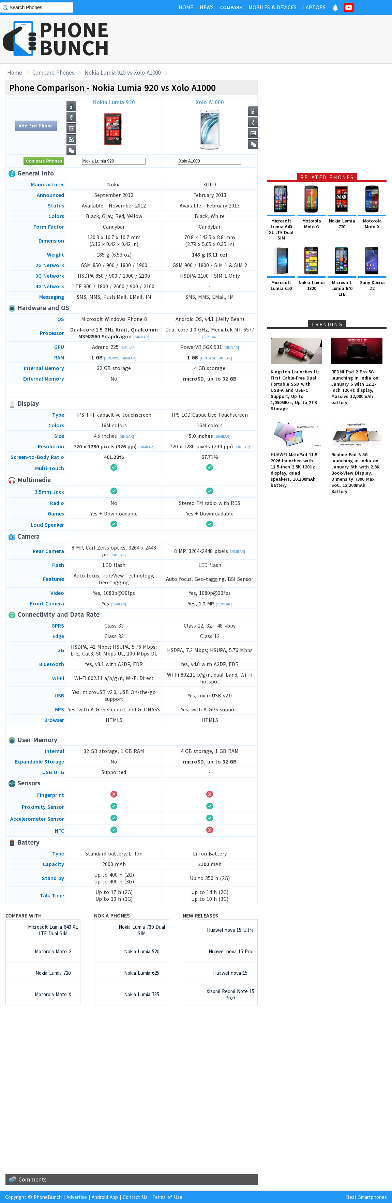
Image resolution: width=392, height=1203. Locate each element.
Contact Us (135, 1197)
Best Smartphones (366, 1197)
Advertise (76, 1197)
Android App (105, 1197)
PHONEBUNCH (74, 38)
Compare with (23, 915)
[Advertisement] (268, 39)
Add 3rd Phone (36, 126)
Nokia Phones (112, 915)
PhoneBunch (48, 1197)
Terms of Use (167, 1197)
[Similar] (141, 337)
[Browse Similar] (120, 358)
